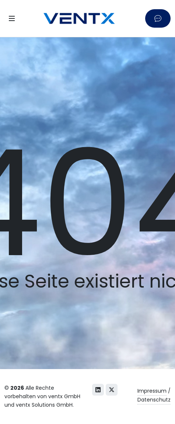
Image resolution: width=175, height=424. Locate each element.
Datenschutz (154, 399)
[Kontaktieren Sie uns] (158, 18)
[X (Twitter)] (112, 390)
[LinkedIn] (98, 390)
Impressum (152, 391)
